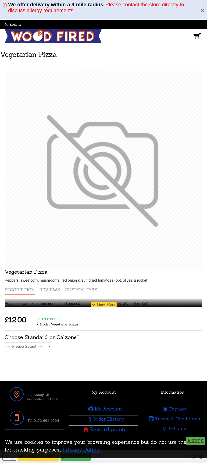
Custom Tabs (81, 289)
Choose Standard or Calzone (41, 337)
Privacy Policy (80, 449)
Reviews (49, 289)
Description (20, 289)
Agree (195, 441)
